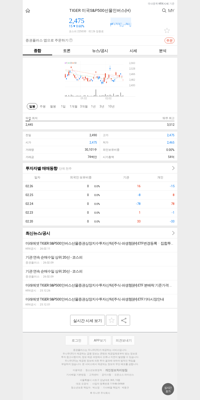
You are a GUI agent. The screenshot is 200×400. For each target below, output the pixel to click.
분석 (162, 50)
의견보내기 (124, 340)
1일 (63, 106)
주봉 (43, 106)
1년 (93, 106)
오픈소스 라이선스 (124, 374)
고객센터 (93, 374)
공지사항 (106, 374)
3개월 (84, 106)
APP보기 (100, 340)
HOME (28, 11)
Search (164, 11)
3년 (102, 106)
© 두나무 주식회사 (100, 393)
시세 (133, 50)
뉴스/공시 (100, 50)
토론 (66, 50)
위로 (168, 389)
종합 (37, 50)
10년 (111, 106)
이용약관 (77, 370)
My (171, 10)
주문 (169, 41)
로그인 (76, 340)
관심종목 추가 (167, 30)
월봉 (53, 106)
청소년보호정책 (93, 370)
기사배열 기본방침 (76, 374)
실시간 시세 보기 (87, 320)
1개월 (73, 106)
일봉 (32, 106)
